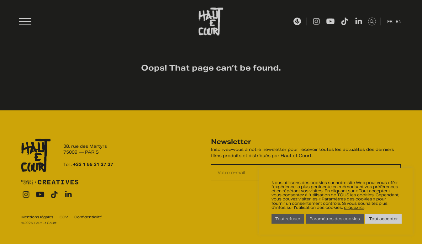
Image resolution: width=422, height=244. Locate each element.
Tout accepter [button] (383, 218)
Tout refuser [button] (287, 218)
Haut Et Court (211, 22)
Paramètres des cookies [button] (334, 218)
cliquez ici (354, 207)
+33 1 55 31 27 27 (93, 164)
